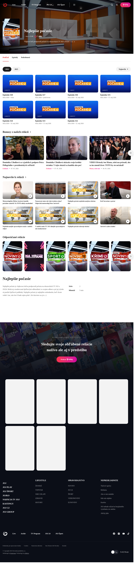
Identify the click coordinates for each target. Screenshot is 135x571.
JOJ (5, 483)
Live (13, 5)
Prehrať (67, 359)
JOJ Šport (61, 5)
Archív (23, 5)
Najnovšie (123, 69)
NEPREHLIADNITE (109, 480)
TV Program (36, 5)
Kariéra (103, 502)
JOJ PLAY (9, 488)
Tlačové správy (106, 486)
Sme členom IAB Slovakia (52, 552)
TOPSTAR (39, 490)
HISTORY (39, 502)
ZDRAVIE (39, 498)
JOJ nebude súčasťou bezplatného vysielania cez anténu (112, 508)
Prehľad (6, 57)
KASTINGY (10, 508)
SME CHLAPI (40, 494)
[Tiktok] (128, 540)
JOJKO (7, 498)
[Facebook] (114, 540)
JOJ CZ (7, 514)
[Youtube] (123, 540)
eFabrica (26, 560)
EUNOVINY (72, 502)
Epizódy (15, 57)
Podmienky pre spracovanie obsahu (12, 552)
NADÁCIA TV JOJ (14, 503)
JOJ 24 (49, 5)
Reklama (104, 490)
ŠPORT (70, 494)
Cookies (26, 552)
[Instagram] (118, 540)
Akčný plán (105, 513)
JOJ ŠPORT (10, 493)
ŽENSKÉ (38, 486)
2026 (7, 69)
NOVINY (71, 486)
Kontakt (64, 552)
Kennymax (13, 560)
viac (73, 41)
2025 (16, 69)
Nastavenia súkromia (36, 552)
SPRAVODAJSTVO (76, 480)
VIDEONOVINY (74, 498)
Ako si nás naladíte (107, 494)
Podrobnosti (25, 57)
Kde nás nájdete (106, 498)
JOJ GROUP (10, 519)
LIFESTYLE (40, 480)
